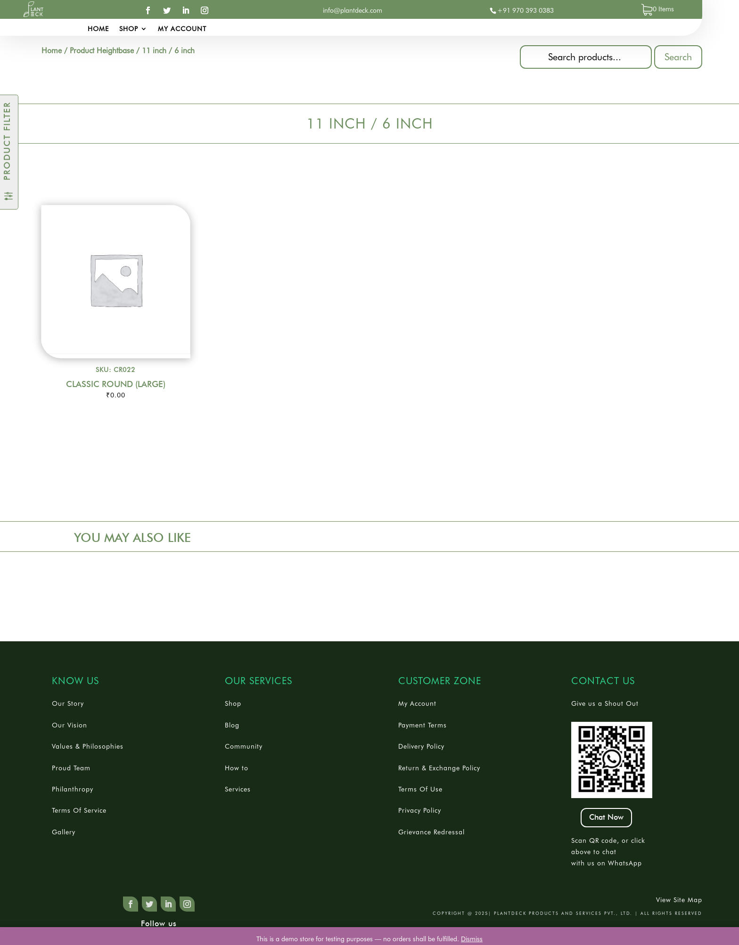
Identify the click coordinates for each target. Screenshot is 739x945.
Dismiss (472, 939)
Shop (128, 28)
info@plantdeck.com (352, 10)
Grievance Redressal (431, 832)
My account (182, 28)
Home (98, 28)
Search (678, 57)
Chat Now (606, 817)
